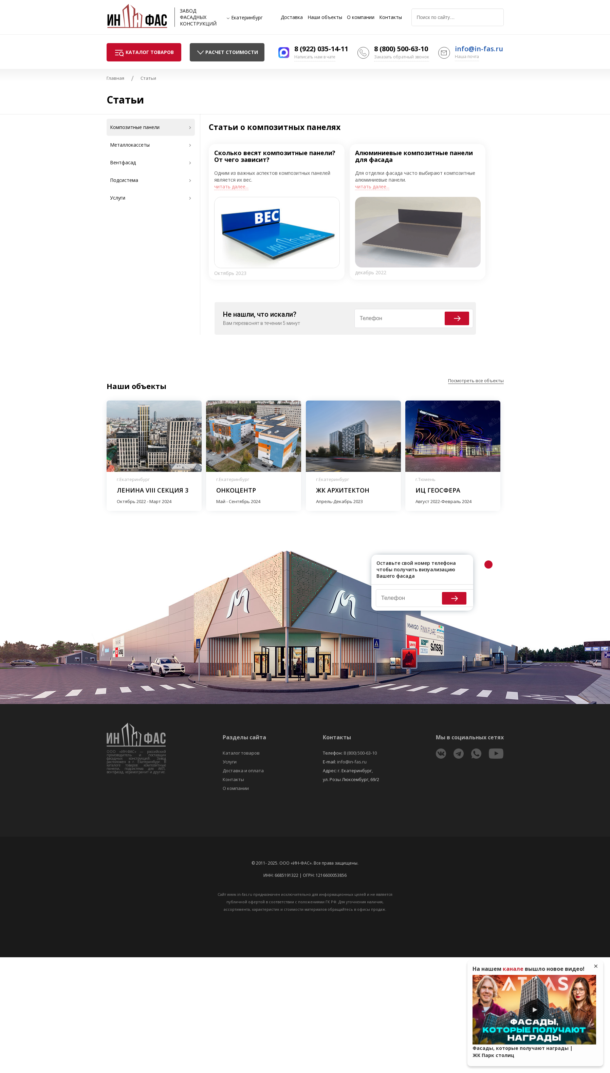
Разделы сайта (244, 737)
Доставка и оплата (243, 770)
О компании (360, 17)
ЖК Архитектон (342, 490)
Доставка (292, 17)
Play (534, 1010)
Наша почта (467, 56)
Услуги (230, 762)
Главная (115, 78)
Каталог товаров (241, 753)
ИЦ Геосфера (437, 490)
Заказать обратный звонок (401, 57)
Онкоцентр (236, 490)
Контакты (390, 17)
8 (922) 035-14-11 (321, 48)
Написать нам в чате (314, 57)
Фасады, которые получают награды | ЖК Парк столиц (523, 1051)
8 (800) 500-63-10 (401, 48)
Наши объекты (325, 17)
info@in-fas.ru (479, 48)
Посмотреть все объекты (476, 380)
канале (513, 969)
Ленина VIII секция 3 (152, 490)
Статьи (148, 78)
